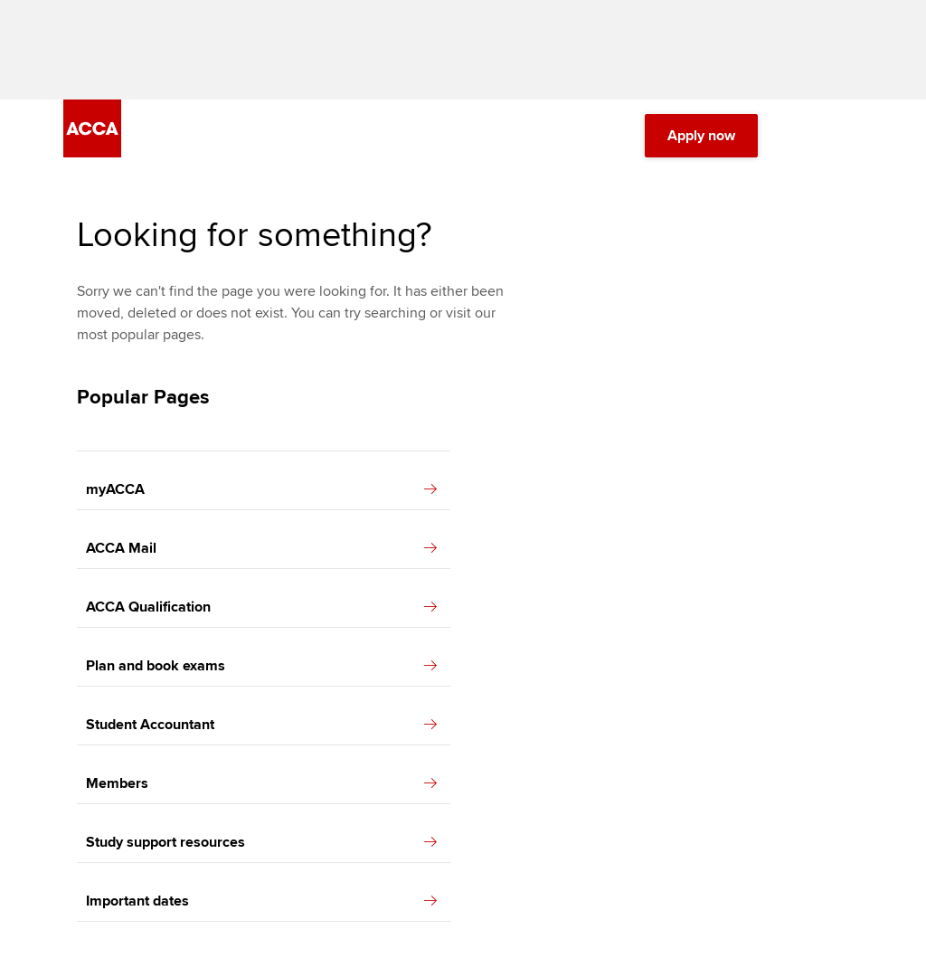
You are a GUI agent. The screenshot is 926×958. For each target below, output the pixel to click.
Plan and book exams (261, 666)
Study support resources (261, 842)
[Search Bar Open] (801, 135)
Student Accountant (261, 725)
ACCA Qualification (261, 607)
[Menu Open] (852, 135)
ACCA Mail (261, 548)
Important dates (261, 901)
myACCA (261, 489)
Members (261, 783)
